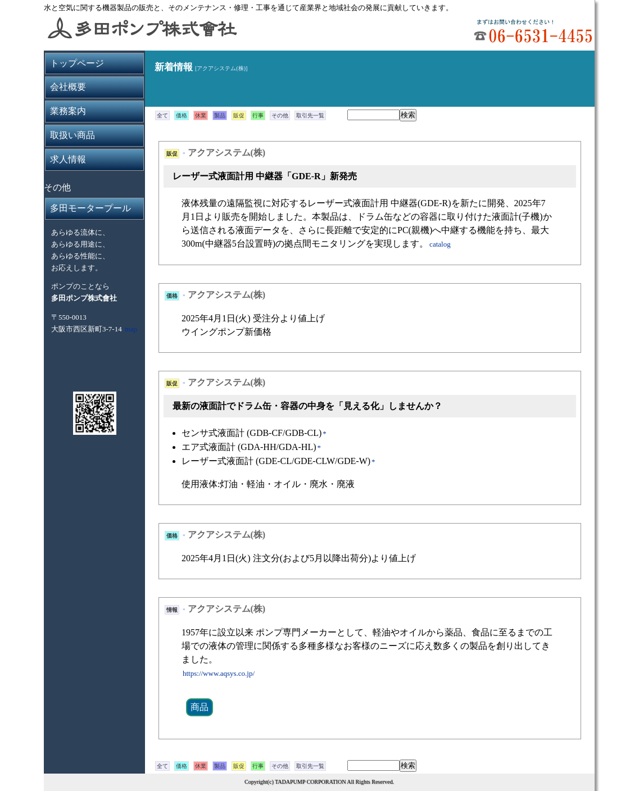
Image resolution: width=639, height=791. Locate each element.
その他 (279, 115)
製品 (219, 115)
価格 (181, 115)
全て (162, 115)
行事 (258, 115)
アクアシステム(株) (227, 152)
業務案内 (68, 111)
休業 (200, 115)
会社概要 (68, 87)
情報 (172, 610)
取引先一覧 (310, 115)
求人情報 (68, 159)
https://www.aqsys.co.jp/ (219, 673)
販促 (238, 115)
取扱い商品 (72, 135)
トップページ (77, 63)
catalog (440, 244)
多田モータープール (90, 208)
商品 (200, 707)
